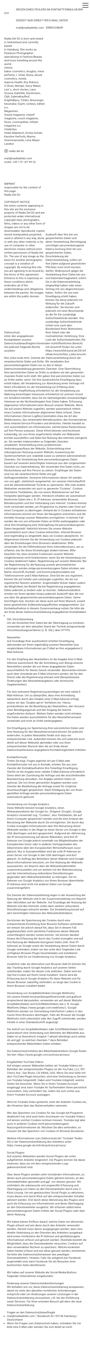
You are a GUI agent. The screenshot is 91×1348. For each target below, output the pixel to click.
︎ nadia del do (14, 151)
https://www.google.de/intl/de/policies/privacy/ (36, 1145)
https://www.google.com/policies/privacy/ (43, 1054)
